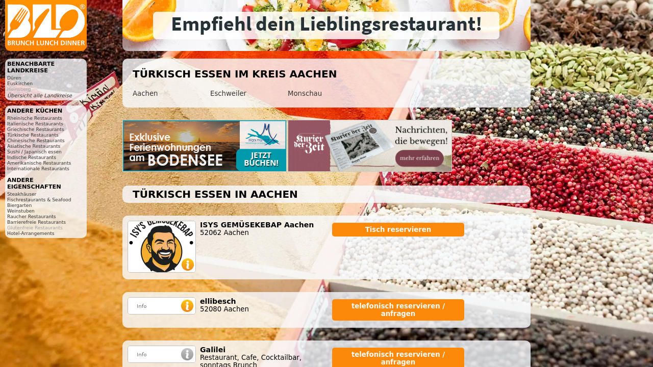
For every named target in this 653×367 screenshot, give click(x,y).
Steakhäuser (21, 194)
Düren (14, 78)
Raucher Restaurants (31, 216)
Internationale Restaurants (38, 168)
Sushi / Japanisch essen (34, 151)
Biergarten (19, 205)
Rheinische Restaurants (34, 118)
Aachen (145, 93)
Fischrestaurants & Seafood (39, 199)
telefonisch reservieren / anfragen (398, 310)
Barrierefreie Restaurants (36, 222)
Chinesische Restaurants (36, 140)
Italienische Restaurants (35, 123)
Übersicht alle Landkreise (39, 95)
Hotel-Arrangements (31, 233)
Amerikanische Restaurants (39, 163)
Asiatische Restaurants (33, 146)
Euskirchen (20, 83)
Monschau (305, 93)
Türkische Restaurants (33, 135)
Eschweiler (228, 93)
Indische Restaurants (31, 157)
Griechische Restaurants (35, 129)
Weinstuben (21, 211)
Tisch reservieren (398, 229)
